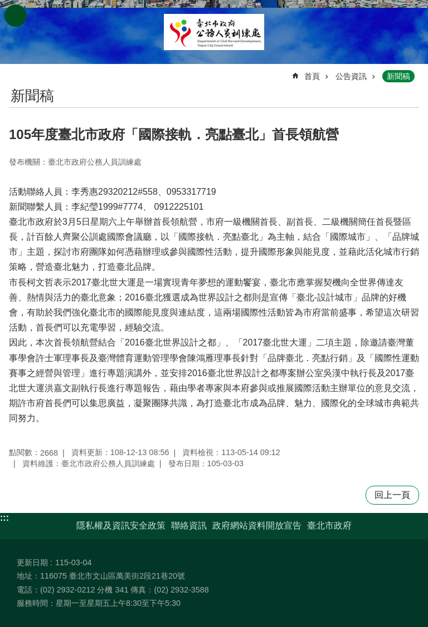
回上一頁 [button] (392, 495)
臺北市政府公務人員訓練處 (214, 32)
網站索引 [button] (15, 15)
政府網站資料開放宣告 (256, 525)
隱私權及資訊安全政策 (121, 525)
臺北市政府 (329, 525)
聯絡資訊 (189, 525)
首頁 (312, 76)
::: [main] (16, 71)
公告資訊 (351, 76)
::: (4, 517)
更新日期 (32, 562)
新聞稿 (398, 76)
